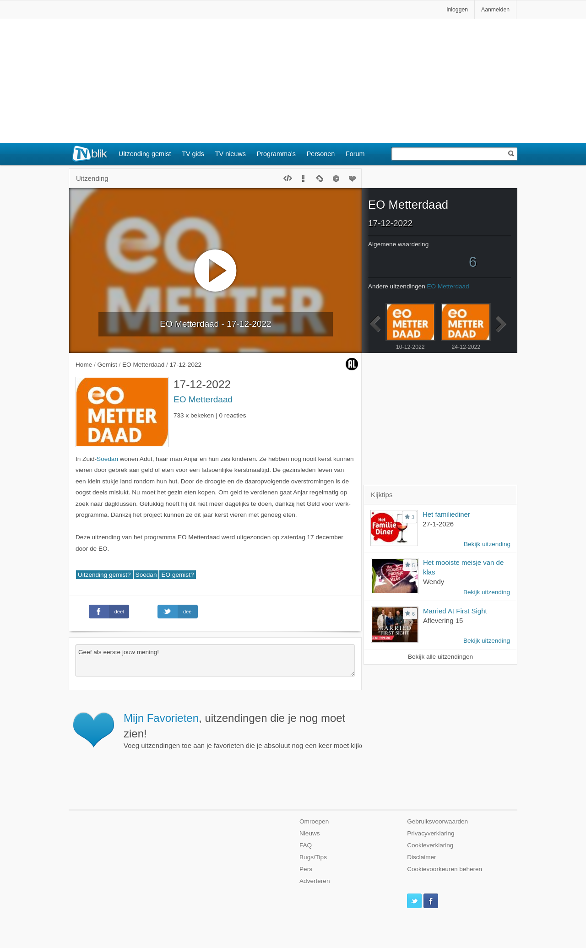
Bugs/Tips (313, 857)
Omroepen (314, 821)
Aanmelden (495, 9)
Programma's (276, 153)
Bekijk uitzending (487, 544)
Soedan (107, 458)
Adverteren (314, 881)
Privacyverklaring (431, 833)
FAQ (305, 845)
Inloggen (457, 9)
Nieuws (309, 833)
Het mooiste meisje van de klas (463, 567)
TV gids (193, 153)
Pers (305, 869)
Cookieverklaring (430, 845)
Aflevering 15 (443, 620)
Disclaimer (421, 857)
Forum (355, 153)
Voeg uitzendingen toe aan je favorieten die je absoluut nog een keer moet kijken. (255, 730)
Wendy (433, 581)
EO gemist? (177, 574)
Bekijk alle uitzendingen (440, 656)
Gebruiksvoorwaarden (437, 821)
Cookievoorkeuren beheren (444, 869)
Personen (321, 153)
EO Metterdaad (203, 399)
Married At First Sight (455, 611)
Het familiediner (446, 514)
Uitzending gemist (145, 153)
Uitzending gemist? (104, 574)
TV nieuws (230, 153)
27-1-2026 (438, 524)
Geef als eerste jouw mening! (215, 661)
